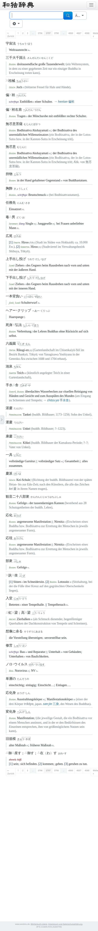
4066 (70, 33)
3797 (48, 33)
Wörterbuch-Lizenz (39, 924)
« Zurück (11, 35)
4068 (87, 33)
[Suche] (36, 15)
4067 (78, 33)
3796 (40, 33)
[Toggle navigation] (91, 5)
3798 (56, 33)
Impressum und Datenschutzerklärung (65, 924)
